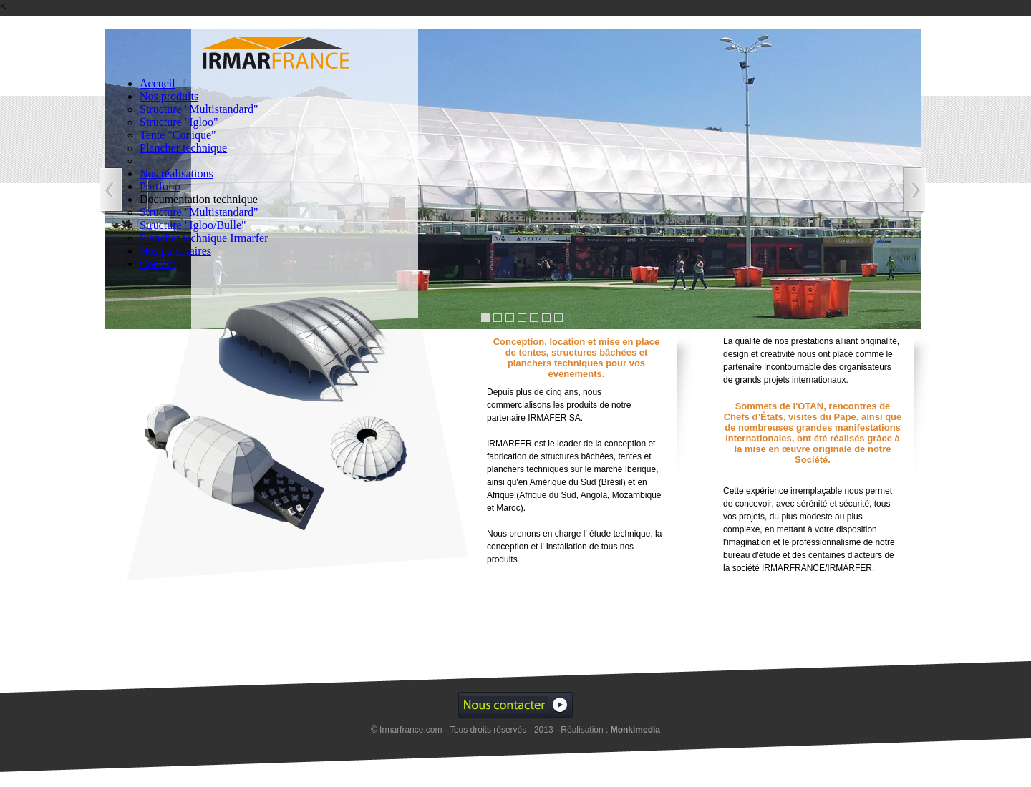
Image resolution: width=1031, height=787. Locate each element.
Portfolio (160, 186)
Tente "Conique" (178, 135)
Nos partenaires (175, 251)
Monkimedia (635, 730)
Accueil (157, 83)
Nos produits (169, 96)
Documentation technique (199, 199)
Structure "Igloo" (179, 122)
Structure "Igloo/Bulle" (193, 225)
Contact (157, 264)
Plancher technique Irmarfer (204, 238)
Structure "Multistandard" (199, 109)
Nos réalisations (176, 173)
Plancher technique (183, 148)
